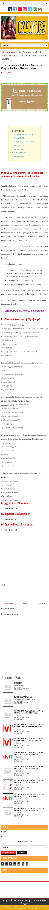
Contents (16, 131)
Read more (25, 688)
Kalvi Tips (27, 900)
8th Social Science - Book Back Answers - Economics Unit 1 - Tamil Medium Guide (29, 740)
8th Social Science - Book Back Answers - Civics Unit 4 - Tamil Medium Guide (29, 795)
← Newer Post (7, 604)
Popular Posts (8, 853)
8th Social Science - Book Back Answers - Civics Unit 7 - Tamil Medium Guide (29, 753)
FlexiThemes (13, 907)
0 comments (6, 72)
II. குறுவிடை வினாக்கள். (25, 141)
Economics (18, 683)
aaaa (13, 52)
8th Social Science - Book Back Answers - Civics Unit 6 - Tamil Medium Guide (29, 767)
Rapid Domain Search (31, 908)
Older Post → (42, 604)
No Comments (18, 690)
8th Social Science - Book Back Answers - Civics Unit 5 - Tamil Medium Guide (29, 781)
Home (5, 52)
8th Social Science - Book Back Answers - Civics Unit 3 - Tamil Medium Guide (29, 809)
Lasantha (36, 907)
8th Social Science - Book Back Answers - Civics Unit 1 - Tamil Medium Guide (29, 712)
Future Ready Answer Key (23, 697)
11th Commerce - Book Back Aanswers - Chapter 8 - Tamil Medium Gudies (21, 66)
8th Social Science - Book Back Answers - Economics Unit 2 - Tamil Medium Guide (29, 726)
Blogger (29, 841)
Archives (22, 853)
